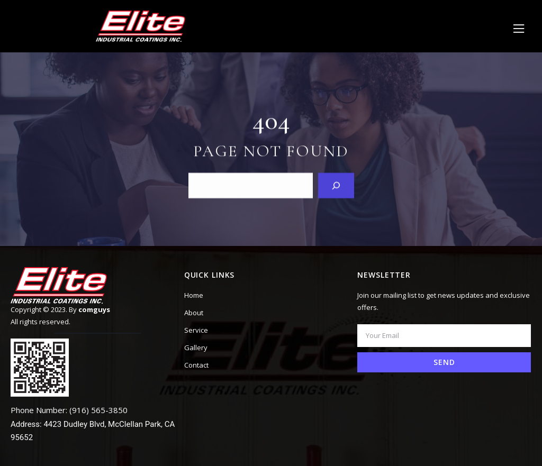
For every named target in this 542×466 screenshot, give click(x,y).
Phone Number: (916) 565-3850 (69, 410)
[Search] (336, 185)
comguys (94, 309)
